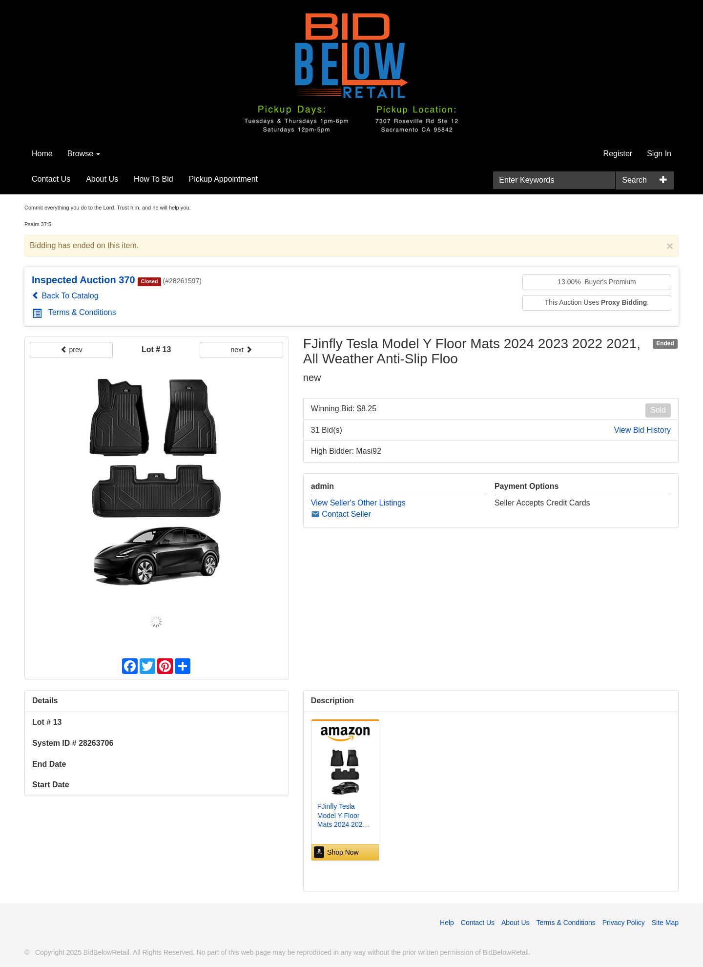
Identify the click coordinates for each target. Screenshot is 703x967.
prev (72, 350)
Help (447, 922)
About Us (102, 179)
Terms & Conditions (74, 312)
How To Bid (153, 179)
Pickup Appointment (223, 179)
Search (634, 180)
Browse (84, 153)
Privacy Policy (623, 922)
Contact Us (51, 179)
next (241, 350)
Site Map (665, 922)
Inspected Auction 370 (83, 279)
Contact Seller (341, 514)
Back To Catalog (65, 296)
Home (42, 153)
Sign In (659, 153)
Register (618, 153)
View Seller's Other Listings (358, 503)
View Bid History (642, 430)
